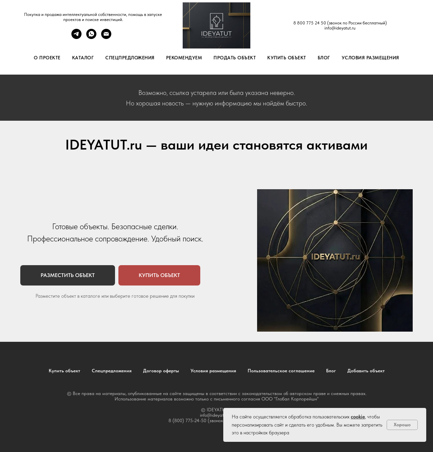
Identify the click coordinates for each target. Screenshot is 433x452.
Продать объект (234, 57)
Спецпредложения (130, 57)
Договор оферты (161, 370)
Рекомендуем (184, 57)
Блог (324, 57)
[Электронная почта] (106, 37)
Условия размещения (370, 57)
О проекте (47, 57)
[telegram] (76, 37)
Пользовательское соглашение (281, 370)
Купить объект (286, 57)
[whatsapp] (91, 37)
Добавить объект (366, 370)
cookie (358, 417)
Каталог (83, 57)
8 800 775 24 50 (309, 22)
